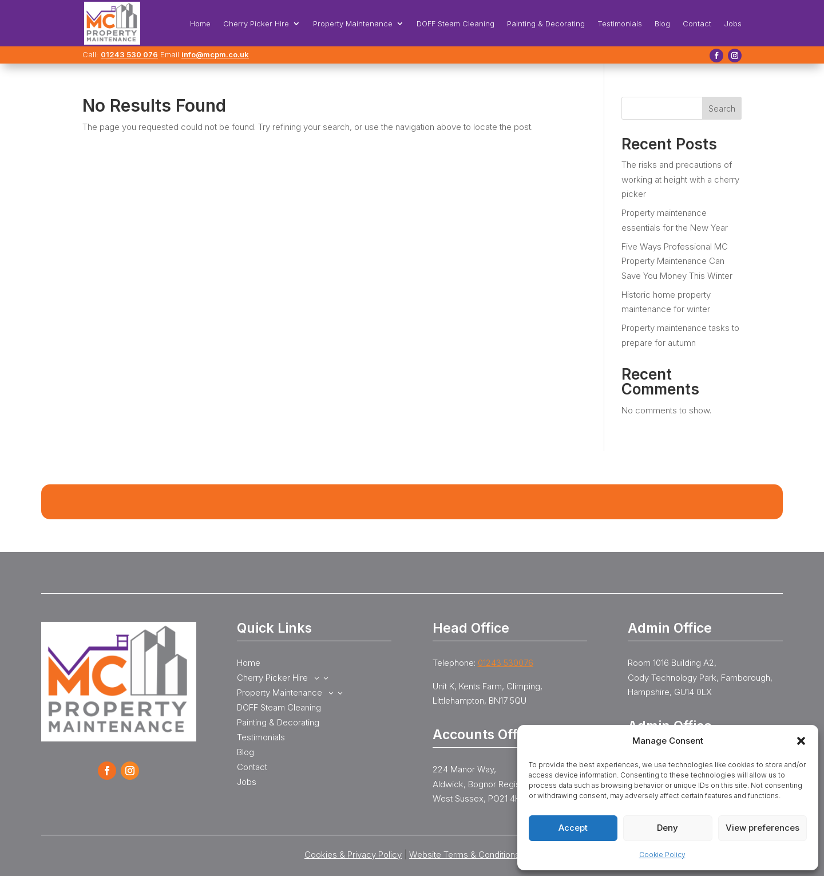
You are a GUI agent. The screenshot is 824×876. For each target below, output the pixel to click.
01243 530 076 (129, 54)
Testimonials (619, 23)
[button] (801, 741)
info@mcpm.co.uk (215, 54)
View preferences (762, 827)
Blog (662, 23)
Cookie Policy (662, 854)
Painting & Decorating (546, 23)
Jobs (733, 23)
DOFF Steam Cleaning (455, 23)
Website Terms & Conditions (464, 854)
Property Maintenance (353, 23)
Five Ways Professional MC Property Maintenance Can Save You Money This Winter (676, 261)
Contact (697, 23)
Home (200, 23)
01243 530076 (505, 662)
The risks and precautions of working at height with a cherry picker (680, 179)
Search (721, 108)
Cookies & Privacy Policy (353, 854)
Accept (573, 827)
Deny (667, 827)
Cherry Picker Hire (256, 23)
